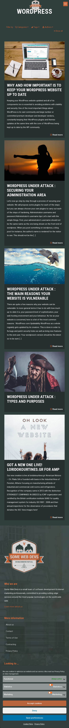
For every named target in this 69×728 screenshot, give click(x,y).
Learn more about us (13, 606)
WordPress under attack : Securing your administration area (31, 190)
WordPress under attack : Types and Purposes (31, 399)
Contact (9, 631)
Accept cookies (34, 703)
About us (10, 624)
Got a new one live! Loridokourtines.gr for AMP (33, 467)
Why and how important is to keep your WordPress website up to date (34, 90)
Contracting (11, 644)
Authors (48, 27)
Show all (58, 31)
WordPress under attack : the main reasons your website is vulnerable (31, 294)
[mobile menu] (65, 4)
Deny (34, 710)
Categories (22, 27)
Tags (35, 27)
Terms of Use (12, 638)
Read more (58, 135)
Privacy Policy (59, 671)
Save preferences (34, 718)
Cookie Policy (28, 724)
